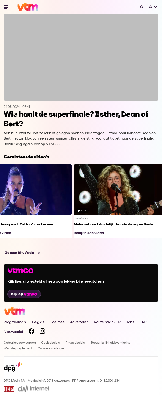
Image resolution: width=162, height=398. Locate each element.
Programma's (15, 322)
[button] (153, 7)
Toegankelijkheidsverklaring (110, 343)
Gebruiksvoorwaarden (20, 343)
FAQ (143, 322)
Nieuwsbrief (13, 332)
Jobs (130, 322)
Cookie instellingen (51, 348)
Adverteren (79, 322)
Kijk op (24, 294)
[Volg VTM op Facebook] (31, 332)
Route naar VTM (107, 322)
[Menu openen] (6, 7)
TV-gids (37, 322)
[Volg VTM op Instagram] (42, 332)
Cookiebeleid (50, 343)
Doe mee (57, 322)
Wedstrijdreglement (18, 348)
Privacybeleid (75, 343)
